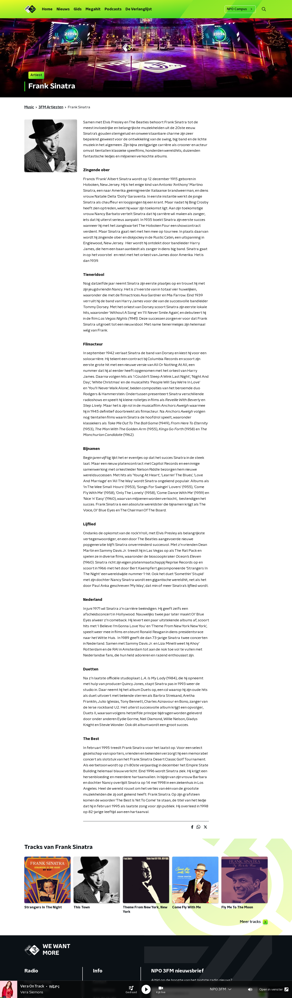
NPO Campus (240, 9)
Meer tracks (254, 921)
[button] (131, 989)
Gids (78, 9)
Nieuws (63, 9)
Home (47, 9)
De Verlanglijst (139, 9)
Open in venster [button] (273, 989)
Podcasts (113, 9)
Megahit (93, 9)
